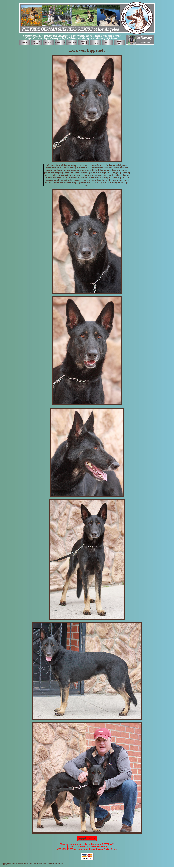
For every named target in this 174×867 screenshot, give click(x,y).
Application (87, 838)
